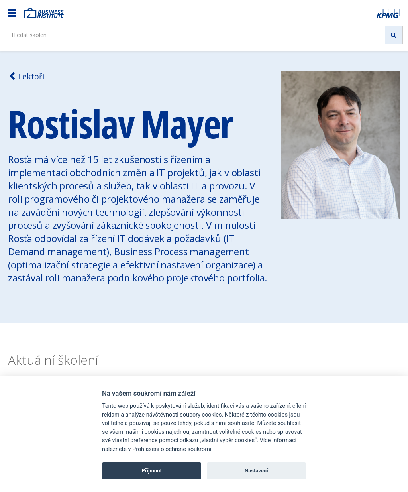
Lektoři (26, 76)
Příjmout (151, 471)
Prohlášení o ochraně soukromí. (172, 449)
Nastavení (256, 471)
